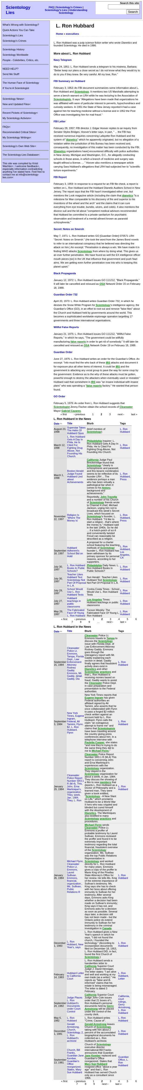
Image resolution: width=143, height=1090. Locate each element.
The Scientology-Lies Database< (21, 154)
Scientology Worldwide (15, 54)
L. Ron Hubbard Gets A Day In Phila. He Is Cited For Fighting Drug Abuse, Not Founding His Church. (76, 446)
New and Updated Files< (17, 104)
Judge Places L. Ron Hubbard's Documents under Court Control (74, 1004)
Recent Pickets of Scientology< (20, 112)
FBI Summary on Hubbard (69, 81)
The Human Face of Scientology (21, 82)
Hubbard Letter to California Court (75, 976)
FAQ (51, 7)
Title (69, 423)
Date (58, 423)
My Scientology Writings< (17, 137)
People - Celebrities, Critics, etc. (21, 60)
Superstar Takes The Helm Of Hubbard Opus (76, 430)
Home (59, 33)
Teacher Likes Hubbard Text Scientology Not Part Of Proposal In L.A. (76, 580)
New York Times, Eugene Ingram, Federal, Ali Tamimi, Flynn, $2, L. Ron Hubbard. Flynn (75, 723)
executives (72, 33)
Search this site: (130, 3)
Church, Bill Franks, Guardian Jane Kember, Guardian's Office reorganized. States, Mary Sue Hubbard (75, 1061)
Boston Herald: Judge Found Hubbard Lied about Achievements (75, 476)
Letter (121, 978)
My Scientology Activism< (17, 118)
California (123, 996)
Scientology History (13, 49)
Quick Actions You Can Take (18, 30)
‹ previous (79, 414)
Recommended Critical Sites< (19, 132)
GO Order (59, 396)
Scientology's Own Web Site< (19, 146)
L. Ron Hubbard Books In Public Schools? (76, 568)
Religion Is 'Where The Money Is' (73, 518)
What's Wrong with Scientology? (21, 24)
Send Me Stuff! (11, 74)
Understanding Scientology (73, 11)
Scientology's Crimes (69, 7)
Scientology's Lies (56, 10)
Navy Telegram (63, 59)
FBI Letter (59, 121)
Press (123, 479)
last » (134, 414)
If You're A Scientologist (16, 88)
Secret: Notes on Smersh (69, 229)
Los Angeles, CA (125, 555)
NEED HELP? (10, 68)
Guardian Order (63, 352)
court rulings (122, 1000)
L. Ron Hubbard (125, 430)
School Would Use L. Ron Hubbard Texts (75, 592)
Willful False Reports (66, 327)
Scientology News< (13, 98)
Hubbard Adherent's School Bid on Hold (75, 552)
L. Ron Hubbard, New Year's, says (75, 944)
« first (64, 414)
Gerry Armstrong (124, 1006)
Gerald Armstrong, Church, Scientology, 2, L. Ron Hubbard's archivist (75, 1032)
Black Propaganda (65, 273)
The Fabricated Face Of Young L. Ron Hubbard (76, 613)
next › (121, 414)
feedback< (33, 166)
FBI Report (60, 177)
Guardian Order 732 (66, 294)
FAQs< (6, 126)
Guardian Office (123, 1058)
